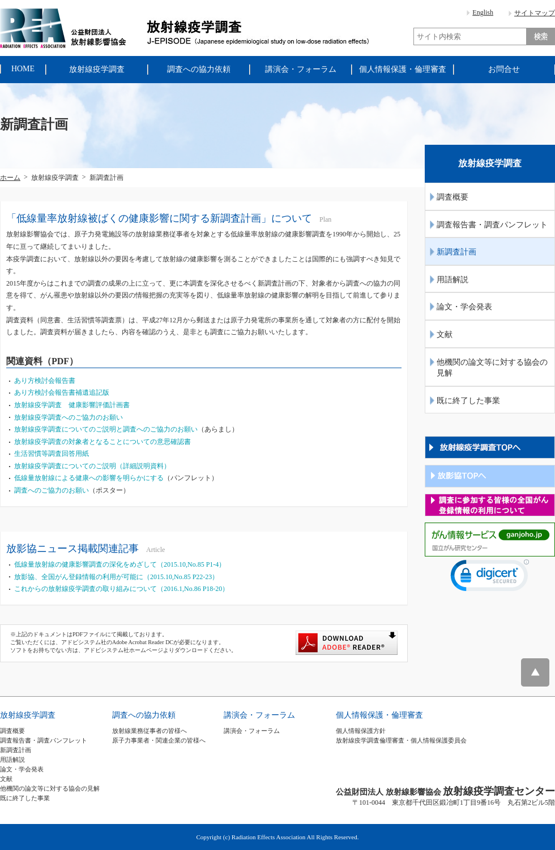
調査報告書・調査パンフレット (492, 225)
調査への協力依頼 (144, 715)
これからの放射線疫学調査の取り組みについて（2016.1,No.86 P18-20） (121, 589)
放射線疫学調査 (28, 715)
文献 (444, 334)
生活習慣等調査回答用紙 (51, 454)
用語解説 (452, 279)
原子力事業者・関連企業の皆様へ (159, 740)
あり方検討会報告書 (44, 381)
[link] (490, 578)
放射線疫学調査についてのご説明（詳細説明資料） (92, 466)
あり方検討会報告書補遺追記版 (61, 392)
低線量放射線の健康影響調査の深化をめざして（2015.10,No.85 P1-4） (119, 564)
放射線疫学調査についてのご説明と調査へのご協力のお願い (106, 429)
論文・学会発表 (464, 307)
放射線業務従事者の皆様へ (149, 730)
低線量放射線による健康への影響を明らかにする (89, 478)
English (482, 12)
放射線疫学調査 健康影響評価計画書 (72, 405)
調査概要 (452, 197)
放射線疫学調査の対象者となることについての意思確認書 (102, 442)
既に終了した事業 (468, 400)
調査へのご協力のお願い (51, 490)
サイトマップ (534, 13)
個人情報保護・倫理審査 (379, 715)
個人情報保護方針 (361, 730)
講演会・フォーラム (259, 715)
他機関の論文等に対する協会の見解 (492, 368)
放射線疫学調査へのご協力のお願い (68, 417)
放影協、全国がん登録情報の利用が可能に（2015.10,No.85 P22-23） (116, 577)
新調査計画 (456, 252)
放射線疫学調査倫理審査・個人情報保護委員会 (401, 740)
